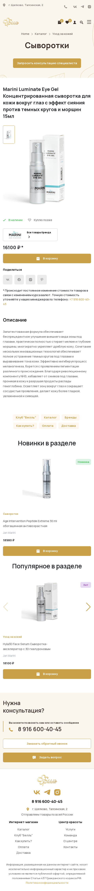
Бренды (70, 417)
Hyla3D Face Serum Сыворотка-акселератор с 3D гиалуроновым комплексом (26, 649)
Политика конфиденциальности (47, 882)
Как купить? (25, 426)
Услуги (70, 829)
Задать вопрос (47, 757)
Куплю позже (40, 220)
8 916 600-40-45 (65, 6)
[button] (88, 607)
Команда (70, 835)
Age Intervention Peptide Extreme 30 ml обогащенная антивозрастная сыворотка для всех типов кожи (30, 526)
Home (25, 34)
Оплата (47, 426)
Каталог (41, 34)
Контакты (70, 847)
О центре (70, 841)
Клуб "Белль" (26, 417)
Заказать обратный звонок (47, 743)
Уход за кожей (62, 34)
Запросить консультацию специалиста (47, 63)
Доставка (68, 426)
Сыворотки (10, 514)
